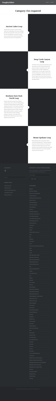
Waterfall (31, 369)
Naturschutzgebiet (32, 303)
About (52, 2)
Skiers (30, 330)
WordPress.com (37, 388)
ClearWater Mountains (33, 211)
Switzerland (31, 351)
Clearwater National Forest (34, 213)
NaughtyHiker (8, 2)
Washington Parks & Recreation (35, 364)
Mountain (31, 284)
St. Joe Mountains (32, 337)
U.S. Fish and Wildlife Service (34, 353)
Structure (31, 348)
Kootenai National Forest (34, 264)
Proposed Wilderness (33, 312)
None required (32, 305)
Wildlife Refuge (32, 376)
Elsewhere (31, 239)
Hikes (47, 2)
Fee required (31, 241)
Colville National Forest (33, 220)
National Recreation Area (34, 291)
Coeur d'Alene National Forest (34, 218)
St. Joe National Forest (33, 339)
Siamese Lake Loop (7, 194)
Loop (30, 275)
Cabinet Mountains (32, 195)
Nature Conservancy (33, 300)
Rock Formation (32, 321)
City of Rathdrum (32, 207)
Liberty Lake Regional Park (34, 268)
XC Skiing (31, 378)
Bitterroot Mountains (33, 191)
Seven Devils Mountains (33, 328)
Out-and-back (31, 307)
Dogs (30, 234)
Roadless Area (32, 319)
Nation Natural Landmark (34, 289)
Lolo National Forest (33, 273)
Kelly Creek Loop (7, 187)
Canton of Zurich (32, 200)
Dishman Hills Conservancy (34, 232)
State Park (31, 341)
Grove (30, 243)
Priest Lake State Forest (33, 309)
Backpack (31, 188)
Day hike (31, 227)
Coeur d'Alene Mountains (33, 216)
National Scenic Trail (33, 298)
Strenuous (31, 346)
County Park (31, 225)
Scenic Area (31, 323)
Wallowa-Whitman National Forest (35, 360)
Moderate (31, 280)
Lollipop (30, 271)
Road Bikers (31, 316)
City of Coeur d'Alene (33, 204)
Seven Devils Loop (7, 185)
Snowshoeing (31, 332)
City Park (31, 209)
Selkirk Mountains (32, 325)
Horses (30, 252)
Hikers (30, 248)
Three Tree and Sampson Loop (10, 190)
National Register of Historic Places (36, 296)
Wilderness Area (32, 373)
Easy (30, 236)
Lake (30, 266)
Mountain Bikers (32, 287)
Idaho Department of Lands (34, 255)
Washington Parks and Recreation (35, 366)
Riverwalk (31, 314)
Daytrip (30, 229)
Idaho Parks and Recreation (34, 259)
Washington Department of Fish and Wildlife (37, 362)
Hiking (30, 250)
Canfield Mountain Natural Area (35, 197)
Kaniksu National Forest (33, 261)
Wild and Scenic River (33, 371)
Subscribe (34, 179)
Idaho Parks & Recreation (34, 257)
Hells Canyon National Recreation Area (36, 245)
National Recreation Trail (34, 293)
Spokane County (32, 335)
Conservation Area (32, 223)
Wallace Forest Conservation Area (35, 357)
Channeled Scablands (33, 202)
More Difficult (32, 282)
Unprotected (31, 355)
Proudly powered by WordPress (21, 388)
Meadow (31, 277)
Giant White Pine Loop (8, 192)
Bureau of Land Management (34, 193)
